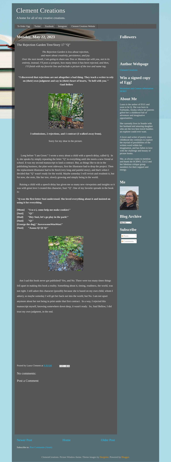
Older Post (108, 440)
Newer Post (24, 440)
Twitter (37, 26)
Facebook (49, 26)
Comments (128, 241)
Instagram (62, 26)
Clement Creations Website (83, 26)
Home (66, 440)
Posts (125, 236)
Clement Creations (40, 10)
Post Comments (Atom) (41, 447)
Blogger (125, 457)
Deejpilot (104, 457)
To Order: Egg (23, 26)
